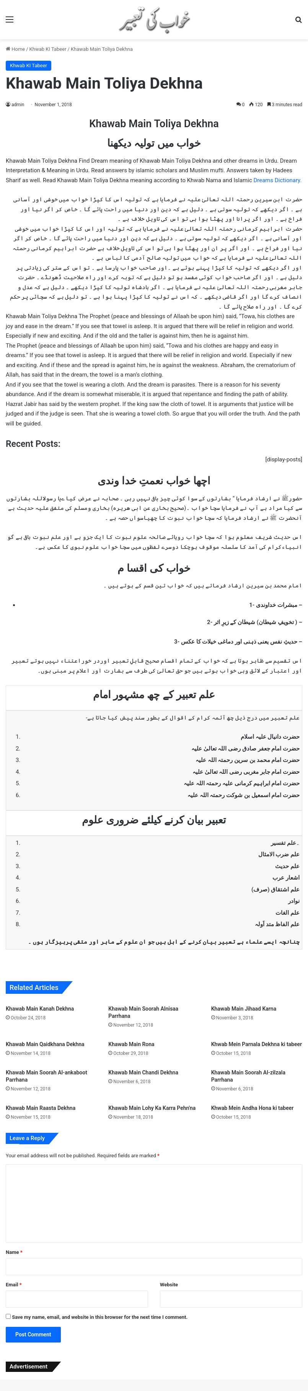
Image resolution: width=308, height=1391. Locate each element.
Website (169, 1284)
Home (15, 49)
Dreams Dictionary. (277, 180)
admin (17, 104)
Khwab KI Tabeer (48, 49)
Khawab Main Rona (131, 1044)
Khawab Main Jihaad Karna (244, 1009)
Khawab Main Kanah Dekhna (40, 1009)
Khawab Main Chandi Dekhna (143, 1072)
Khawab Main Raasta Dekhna (40, 1108)
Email (14, 1284)
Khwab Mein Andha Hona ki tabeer (252, 1108)
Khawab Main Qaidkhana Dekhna (45, 1044)
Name (14, 1252)
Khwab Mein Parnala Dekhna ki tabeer (256, 1044)
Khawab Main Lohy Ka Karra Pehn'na (152, 1108)
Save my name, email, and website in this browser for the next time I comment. (99, 1317)
